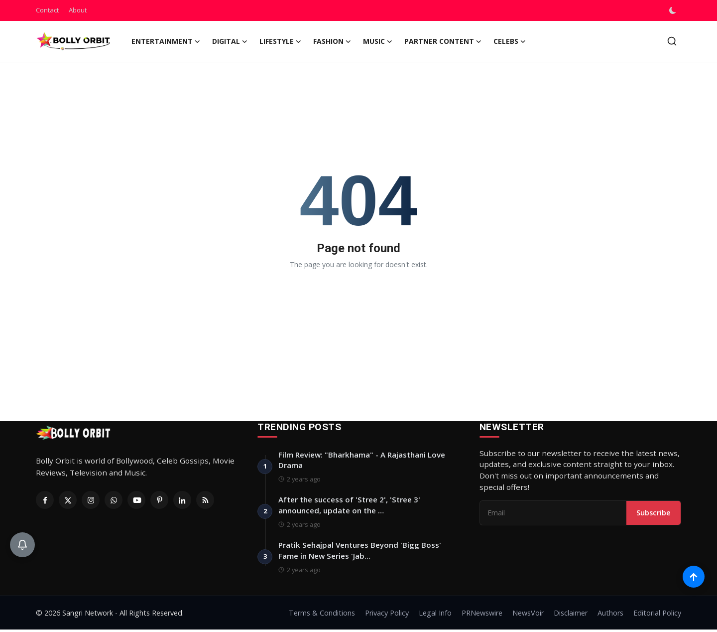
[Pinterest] (159, 500)
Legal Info (435, 615)
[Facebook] (45, 500)
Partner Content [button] (442, 41)
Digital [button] (229, 41)
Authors (610, 615)
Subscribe (653, 513)
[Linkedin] (182, 500)
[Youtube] (136, 500)
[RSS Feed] (205, 500)
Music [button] (377, 41)
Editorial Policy (657, 615)
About (78, 9)
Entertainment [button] (165, 41)
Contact (47, 9)
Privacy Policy (387, 615)
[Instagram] (91, 500)
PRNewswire (482, 615)
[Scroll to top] (693, 576)
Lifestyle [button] (280, 41)
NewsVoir (528, 615)
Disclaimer (571, 615)
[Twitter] (68, 500)
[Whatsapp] (113, 500)
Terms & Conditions (322, 615)
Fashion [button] (332, 41)
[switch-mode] (673, 10)
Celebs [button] (509, 41)
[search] (672, 41)
